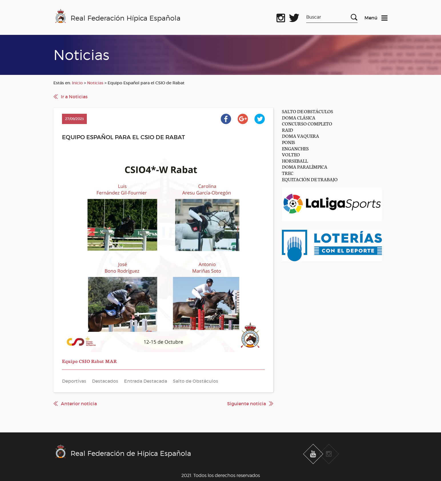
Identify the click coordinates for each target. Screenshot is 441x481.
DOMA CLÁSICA (298, 117)
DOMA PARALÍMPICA (304, 166)
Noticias (95, 82)
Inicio (77, 82)
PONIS (288, 142)
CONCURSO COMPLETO (307, 123)
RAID (287, 129)
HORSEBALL (295, 160)
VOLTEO (291, 154)
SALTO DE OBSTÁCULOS (307, 111)
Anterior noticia (79, 403)
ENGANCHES (295, 148)
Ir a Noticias (74, 96)
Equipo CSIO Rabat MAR (89, 361)
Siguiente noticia (246, 403)
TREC (287, 172)
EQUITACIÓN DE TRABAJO (310, 179)
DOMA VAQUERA (300, 135)
